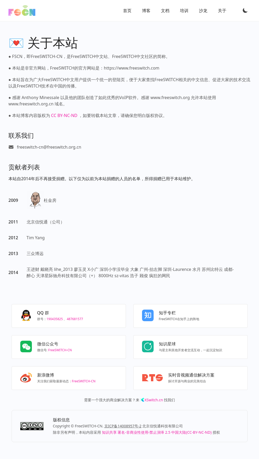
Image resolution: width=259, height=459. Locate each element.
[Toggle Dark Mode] (245, 10)
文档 (165, 10)
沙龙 (203, 10)
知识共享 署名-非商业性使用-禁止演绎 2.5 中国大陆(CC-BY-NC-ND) (157, 432)
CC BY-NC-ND (64, 115)
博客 (146, 10)
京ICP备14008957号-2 (122, 425)
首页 (127, 10)
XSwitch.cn (153, 399)
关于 (222, 10)
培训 (184, 10)
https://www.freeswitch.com (131, 68)
